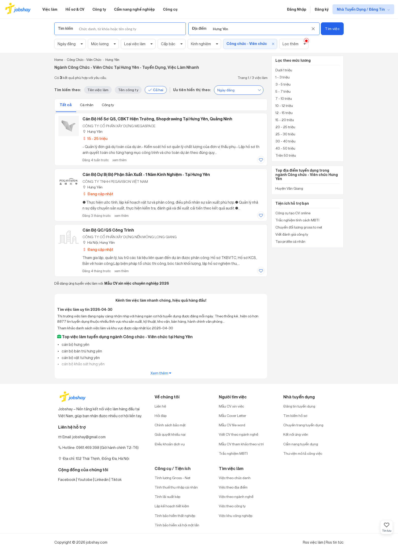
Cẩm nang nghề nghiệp (134, 9)
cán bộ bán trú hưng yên (81, 351)
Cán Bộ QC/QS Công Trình (108, 230)
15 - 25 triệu (94, 138)
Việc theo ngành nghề (236, 496)
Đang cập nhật (97, 194)
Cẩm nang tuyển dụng (300, 444)
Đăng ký (321, 9)
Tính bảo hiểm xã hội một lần (177, 525)
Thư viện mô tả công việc (302, 453)
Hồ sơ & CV (74, 9)
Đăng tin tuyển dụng (299, 406)
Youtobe (85, 479)
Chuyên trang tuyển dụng (303, 425)
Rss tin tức (335, 542)
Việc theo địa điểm (233, 487)
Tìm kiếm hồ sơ (295, 415)
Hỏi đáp (161, 415)
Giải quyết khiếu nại (170, 434)
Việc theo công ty (232, 506)
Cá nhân (87, 104)
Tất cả (66, 105)
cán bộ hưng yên (75, 344)
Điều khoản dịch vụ (170, 444)
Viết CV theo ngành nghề (238, 434)
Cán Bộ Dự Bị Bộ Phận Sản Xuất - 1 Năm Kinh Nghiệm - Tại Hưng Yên (146, 174)
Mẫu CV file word (232, 425)
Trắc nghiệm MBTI (233, 453)
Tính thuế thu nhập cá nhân (176, 487)
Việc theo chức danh (235, 477)
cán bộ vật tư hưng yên (80, 357)
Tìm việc (332, 28)
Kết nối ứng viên (295, 434)
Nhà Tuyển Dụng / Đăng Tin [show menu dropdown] (361, 9)
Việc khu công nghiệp (235, 515)
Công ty (99, 9)
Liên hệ (160, 406)
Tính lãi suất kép (167, 496)
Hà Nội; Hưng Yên (98, 242)
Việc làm (49, 9)
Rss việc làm (313, 542)
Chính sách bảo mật (170, 425)
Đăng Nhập (296, 9)
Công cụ (170, 9)
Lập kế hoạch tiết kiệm (172, 506)
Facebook (66, 479)
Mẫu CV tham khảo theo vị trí (241, 444)
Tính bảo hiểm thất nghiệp (175, 515)
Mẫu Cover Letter (232, 415)
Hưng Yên (92, 131)
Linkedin (102, 479)
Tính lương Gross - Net (172, 477)
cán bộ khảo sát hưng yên (83, 364)
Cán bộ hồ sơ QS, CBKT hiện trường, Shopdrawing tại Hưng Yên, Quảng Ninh (157, 119)
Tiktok (116, 479)
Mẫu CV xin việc (231, 406)
